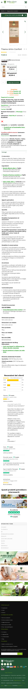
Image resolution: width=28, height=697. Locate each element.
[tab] (14, 152)
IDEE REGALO (4, 545)
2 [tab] (15, 562)
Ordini (3, 610)
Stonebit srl (20, 685)
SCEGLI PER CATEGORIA (6, 538)
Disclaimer (9, 685)
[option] (9, 68)
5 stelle (4, 379)
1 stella (4, 389)
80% (23, 379)
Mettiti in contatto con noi (7, 644)
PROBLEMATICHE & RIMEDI (7, 534)
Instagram (11, 646)
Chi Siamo (4, 632)
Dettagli (4, 152)
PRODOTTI (3, 536)
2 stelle (4, 387)
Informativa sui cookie (6, 624)
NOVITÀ (3, 541)
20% (23, 384)
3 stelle (4, 384)
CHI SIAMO (3, 527)
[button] (25, 22)
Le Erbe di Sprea (5, 636)
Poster (6, 672)
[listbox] (14, 71)
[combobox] (14, 7)
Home (3, 11)
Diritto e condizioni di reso (7, 620)
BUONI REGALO (4, 547)
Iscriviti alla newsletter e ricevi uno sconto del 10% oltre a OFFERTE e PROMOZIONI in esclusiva (13, 650)
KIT (1, 531)
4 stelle (4, 382)
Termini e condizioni (6, 617)
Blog (3, 639)
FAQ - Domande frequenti (7, 626)
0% (22, 382)
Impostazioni (4, 607)
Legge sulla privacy (6, 622)
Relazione (10, 672)
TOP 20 (2, 543)
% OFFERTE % (4, 529)
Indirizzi (3, 612)
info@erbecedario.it (18, 680)
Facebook (15, 646)
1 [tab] (13, 562)
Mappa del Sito (5, 634)
